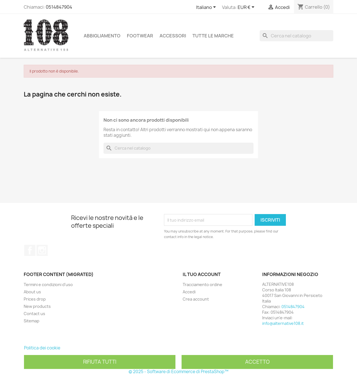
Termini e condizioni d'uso (48, 284)
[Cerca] (296, 35)
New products (37, 306)
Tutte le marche (213, 36)
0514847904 (59, 7)
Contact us (34, 313)
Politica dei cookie (42, 348)
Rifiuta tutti (99, 361)
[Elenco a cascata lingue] (207, 7)
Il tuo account (202, 274)
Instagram (42, 250)
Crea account (196, 299)
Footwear (140, 36)
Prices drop (35, 299)
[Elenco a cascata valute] (247, 7)
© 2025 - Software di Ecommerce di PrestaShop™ (178, 372)
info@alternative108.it (283, 323)
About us (32, 291)
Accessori (173, 36)
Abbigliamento (102, 36)
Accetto (257, 361)
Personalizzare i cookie (84, 348)
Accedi (189, 291)
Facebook (29, 250)
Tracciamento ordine (202, 284)
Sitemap (31, 320)
